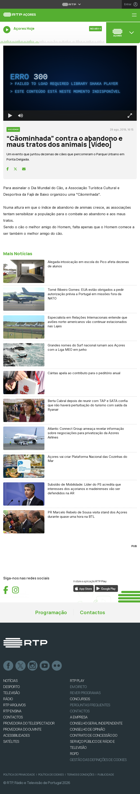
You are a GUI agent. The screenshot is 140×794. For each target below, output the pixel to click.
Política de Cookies (51, 774)
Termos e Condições (80, 774)
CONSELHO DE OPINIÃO (87, 729)
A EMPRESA (79, 717)
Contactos (92, 612)
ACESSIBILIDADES (16, 735)
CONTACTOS (13, 717)
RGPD (74, 753)
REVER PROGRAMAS (85, 692)
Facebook (8, 666)
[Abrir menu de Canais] (122, 32)
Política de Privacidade (19, 774)
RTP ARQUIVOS (14, 705)
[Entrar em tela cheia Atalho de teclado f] (130, 115)
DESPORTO (11, 686)
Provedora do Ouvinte (22, 729)
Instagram (33, 666)
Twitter (20, 666)
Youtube (45, 666)
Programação (51, 612)
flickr (57, 666)
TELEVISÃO (11, 692)
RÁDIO (8, 698)
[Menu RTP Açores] (136, 15)
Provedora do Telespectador (29, 723)
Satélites (11, 741)
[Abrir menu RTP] (70, 4)
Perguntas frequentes (90, 705)
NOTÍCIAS (10, 680)
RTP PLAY (77, 680)
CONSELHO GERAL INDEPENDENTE (96, 723)
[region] (70, 83)
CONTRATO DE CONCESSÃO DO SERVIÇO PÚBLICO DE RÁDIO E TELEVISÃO (93, 741)
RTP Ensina (12, 711)
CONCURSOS (80, 698)
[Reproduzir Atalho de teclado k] (10, 115)
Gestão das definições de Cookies (98, 759)
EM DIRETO (78, 686)
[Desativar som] (20, 115)
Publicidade (106, 774)
